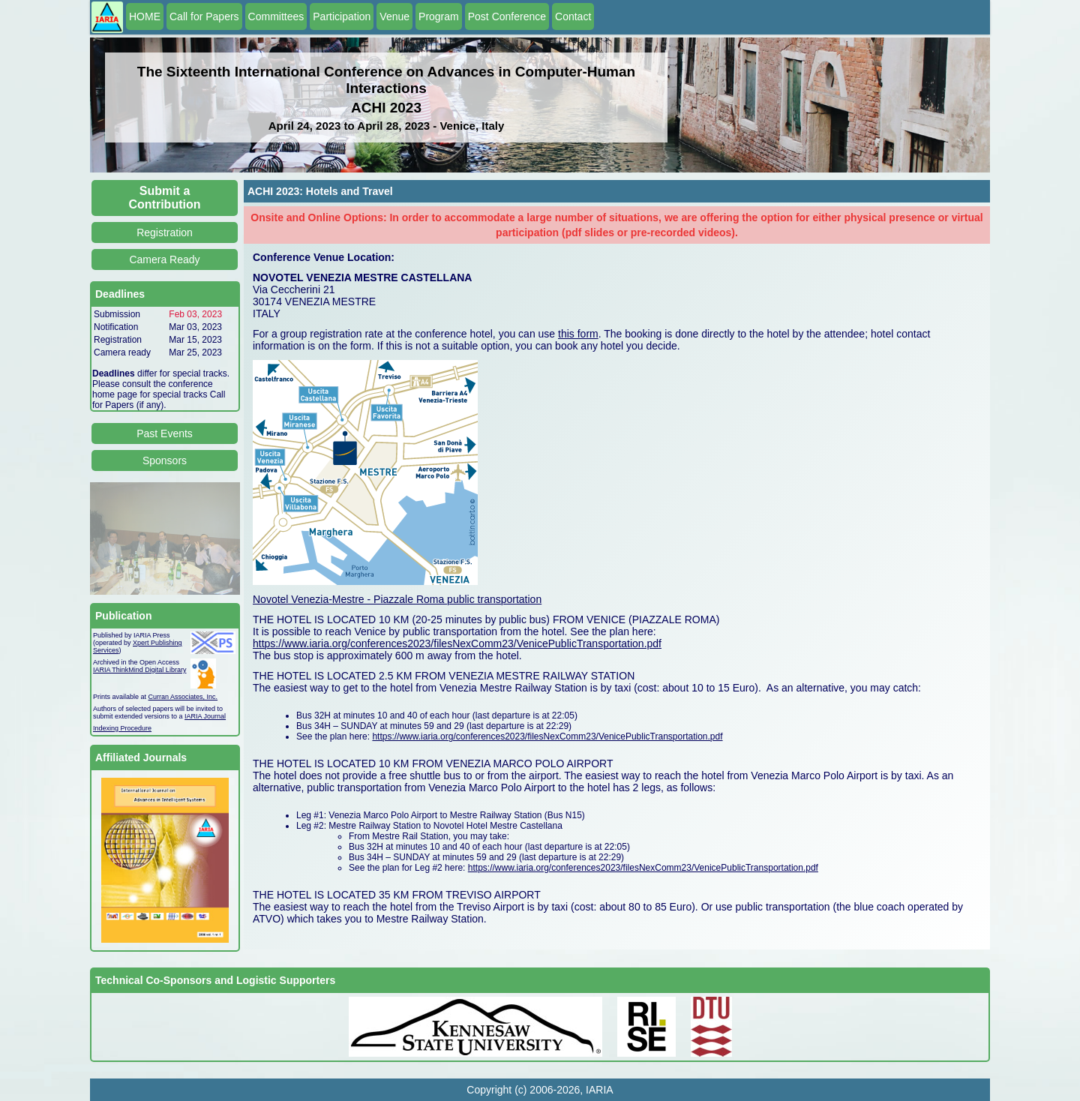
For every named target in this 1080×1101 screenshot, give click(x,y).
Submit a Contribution (165, 197)
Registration (164, 232)
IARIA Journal (205, 716)
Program (438, 16)
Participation (341, 16)
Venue (395, 16)
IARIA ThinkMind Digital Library (139, 670)
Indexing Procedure (122, 728)
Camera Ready (164, 260)
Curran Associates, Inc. (183, 696)
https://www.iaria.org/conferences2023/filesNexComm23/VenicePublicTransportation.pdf (457, 644)
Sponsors (164, 460)
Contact (573, 16)
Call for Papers (204, 16)
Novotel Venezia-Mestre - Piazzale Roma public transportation (397, 599)
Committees (276, 16)
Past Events (164, 434)
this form (578, 334)
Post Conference (507, 16)
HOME (144, 16)
